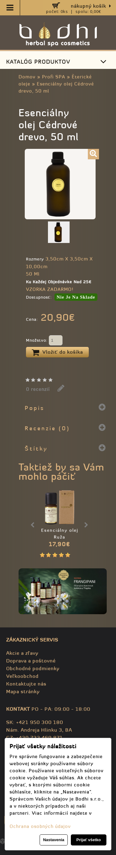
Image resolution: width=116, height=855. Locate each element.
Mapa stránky (23, 691)
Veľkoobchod (22, 676)
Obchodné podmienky (32, 668)
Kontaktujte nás (26, 684)
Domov (27, 77)
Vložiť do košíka (57, 352)
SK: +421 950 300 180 (34, 722)
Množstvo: (44, 340)
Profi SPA (53, 77)
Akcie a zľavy (22, 653)
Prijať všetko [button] (88, 839)
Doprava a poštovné (31, 661)
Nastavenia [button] (53, 839)
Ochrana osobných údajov (40, 826)
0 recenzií (38, 389)
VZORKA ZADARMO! (49, 289)
